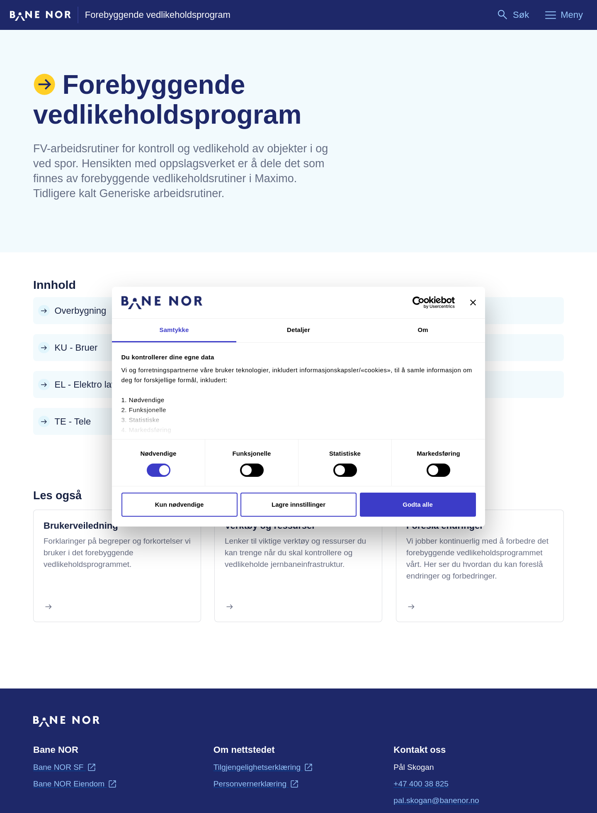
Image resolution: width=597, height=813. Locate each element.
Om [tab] (422, 329)
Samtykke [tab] (174, 329)
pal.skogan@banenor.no (436, 800)
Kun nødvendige (179, 504)
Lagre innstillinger (298, 504)
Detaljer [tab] (298, 329)
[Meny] (563, 15)
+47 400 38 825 (421, 783)
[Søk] (512, 15)
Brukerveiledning (81, 525)
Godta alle (418, 504)
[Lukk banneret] (473, 302)
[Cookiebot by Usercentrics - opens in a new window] (418, 302)
